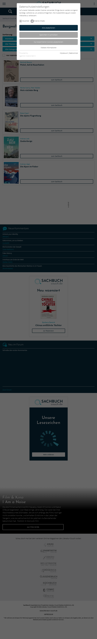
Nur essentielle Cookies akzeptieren (48, 42)
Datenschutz (73, 53)
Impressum (64, 53)
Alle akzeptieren (48, 27)
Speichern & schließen (48, 34)
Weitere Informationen (48, 47)
